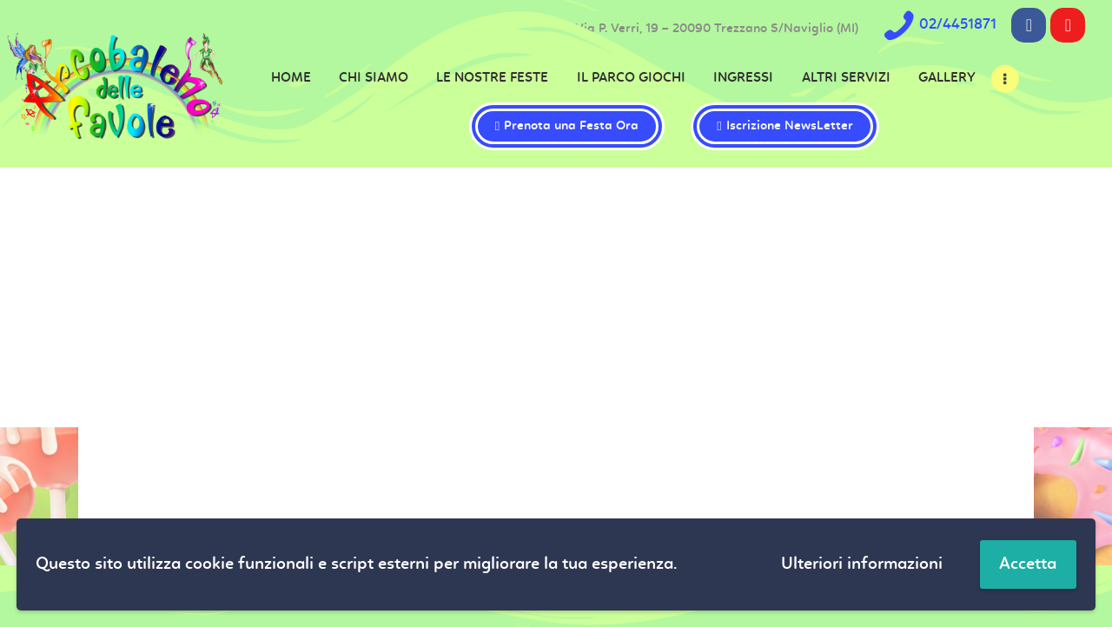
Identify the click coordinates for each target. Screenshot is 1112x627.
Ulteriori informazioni (862, 564)
